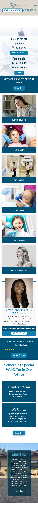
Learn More (19, 72)
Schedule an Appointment (19, 53)
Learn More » (22, 324)
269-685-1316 (29, 10)
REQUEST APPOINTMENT (12, 10)
